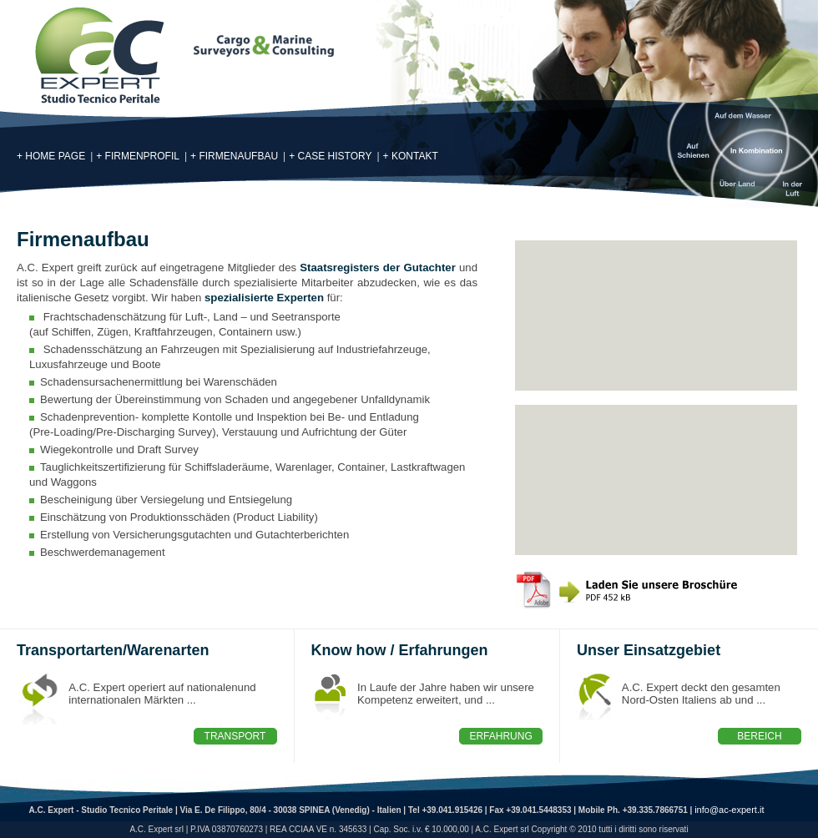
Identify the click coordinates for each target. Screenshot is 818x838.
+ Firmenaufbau (234, 156)
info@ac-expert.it (729, 810)
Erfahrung (500, 736)
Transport (235, 736)
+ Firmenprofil (137, 156)
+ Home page (51, 156)
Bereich (759, 736)
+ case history (330, 156)
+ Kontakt (410, 156)
